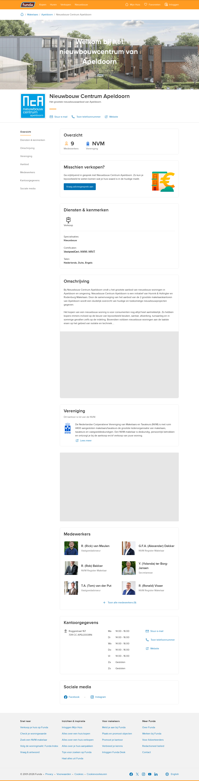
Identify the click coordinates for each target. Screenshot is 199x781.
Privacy (49, 774)
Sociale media (27, 188)
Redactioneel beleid (153, 746)
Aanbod (24, 164)
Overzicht (25, 131)
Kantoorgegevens (29, 180)
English (172, 774)
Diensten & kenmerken (32, 140)
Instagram (98, 697)
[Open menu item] (43, 4)
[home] (22, 14)
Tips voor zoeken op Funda (76, 752)
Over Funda (148, 727)
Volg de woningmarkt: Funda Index (39, 746)
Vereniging (26, 156)
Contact (146, 752)
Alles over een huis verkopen (78, 739)
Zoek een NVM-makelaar (33, 739)
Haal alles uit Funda (72, 758)
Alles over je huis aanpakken (77, 746)
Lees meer (83, 440)
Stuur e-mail (58, 117)
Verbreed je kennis (112, 746)
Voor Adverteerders (153, 739)
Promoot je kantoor (112, 739)
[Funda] (28, 4)
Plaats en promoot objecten (117, 733)
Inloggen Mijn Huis (72, 727)
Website (111, 117)
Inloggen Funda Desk (113, 752)
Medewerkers (27, 172)
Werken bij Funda (151, 733)
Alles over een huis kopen (76, 733)
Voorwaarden (64, 774)
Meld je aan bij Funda (113, 727)
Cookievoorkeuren (97, 774)
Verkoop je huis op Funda (34, 727)
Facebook (71, 697)
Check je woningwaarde (33, 733)
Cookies (78, 774)
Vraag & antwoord (29, 752)
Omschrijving (27, 148)
